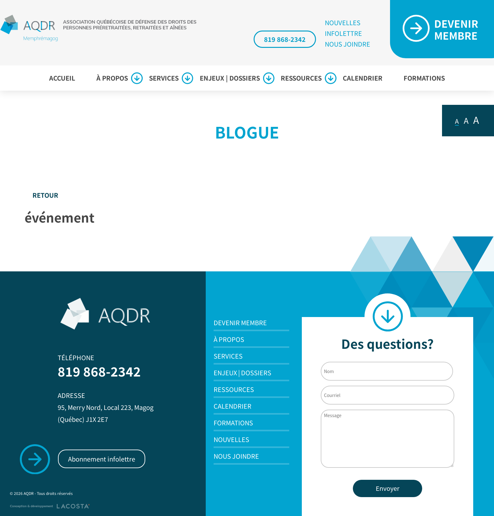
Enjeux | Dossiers (230, 77)
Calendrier (362, 77)
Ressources (301, 77)
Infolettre (343, 33)
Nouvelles (342, 22)
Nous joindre (347, 44)
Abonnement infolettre (101, 458)
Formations (424, 77)
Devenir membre (240, 322)
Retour (45, 195)
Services (164, 77)
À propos (112, 77)
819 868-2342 (285, 39)
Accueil (62, 77)
